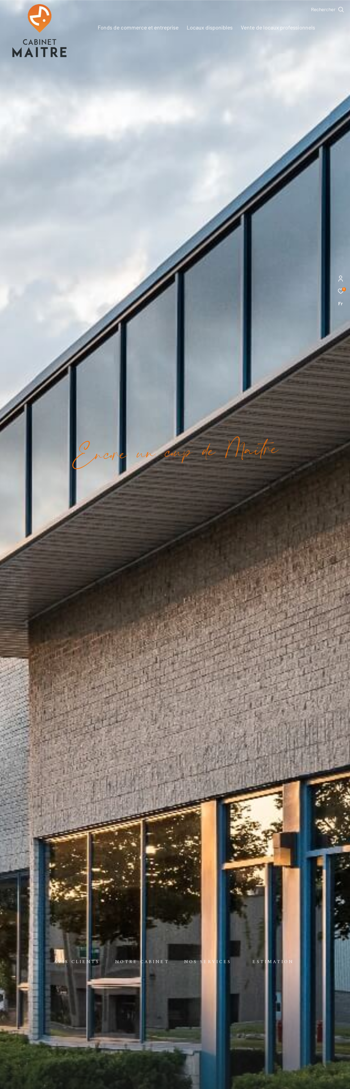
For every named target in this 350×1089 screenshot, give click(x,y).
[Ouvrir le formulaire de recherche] (327, 9)
